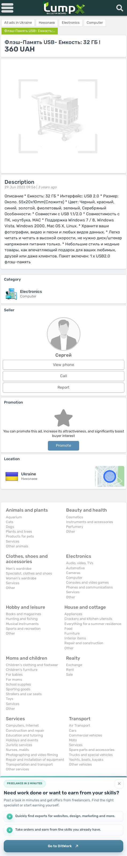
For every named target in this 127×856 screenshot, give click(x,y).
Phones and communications (89, 587)
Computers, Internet (22, 725)
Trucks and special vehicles (91, 755)
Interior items (75, 638)
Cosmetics (74, 517)
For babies (14, 674)
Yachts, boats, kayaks (86, 760)
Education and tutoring (24, 735)
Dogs (10, 527)
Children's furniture (21, 670)
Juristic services (19, 745)
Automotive (75, 568)
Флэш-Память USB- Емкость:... (29, 31)
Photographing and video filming (32, 755)
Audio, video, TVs (79, 563)
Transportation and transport (29, 764)
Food (68, 629)
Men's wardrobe (18, 569)
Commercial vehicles (85, 735)
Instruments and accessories (89, 522)
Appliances (73, 614)
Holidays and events (22, 740)
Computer (74, 578)
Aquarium (14, 517)
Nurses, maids (17, 750)
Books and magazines (23, 614)
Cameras (73, 573)
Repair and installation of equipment (35, 760)
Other (70, 531)
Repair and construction (83, 643)
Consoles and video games (87, 582)
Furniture (72, 633)
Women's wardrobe (21, 578)
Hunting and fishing (22, 619)
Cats (9, 522)
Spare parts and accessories (91, 750)
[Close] (119, 784)
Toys (9, 699)
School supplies (18, 684)
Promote (63, 445)
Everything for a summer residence (92, 624)
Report (63, 387)
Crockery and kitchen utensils (88, 619)
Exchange (74, 665)
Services (13, 541)
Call (63, 376)
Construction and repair (25, 730)
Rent (70, 670)
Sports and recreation (23, 629)
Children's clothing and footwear (32, 665)
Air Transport (79, 725)
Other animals (17, 546)
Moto (73, 740)
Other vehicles (80, 764)
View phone (63, 365)
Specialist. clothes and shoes (29, 573)
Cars (72, 730)
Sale (69, 674)
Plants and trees (19, 531)
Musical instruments (22, 624)
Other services (17, 769)
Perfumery (74, 527)
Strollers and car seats (24, 694)
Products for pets (20, 536)
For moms (14, 680)
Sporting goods (18, 689)
